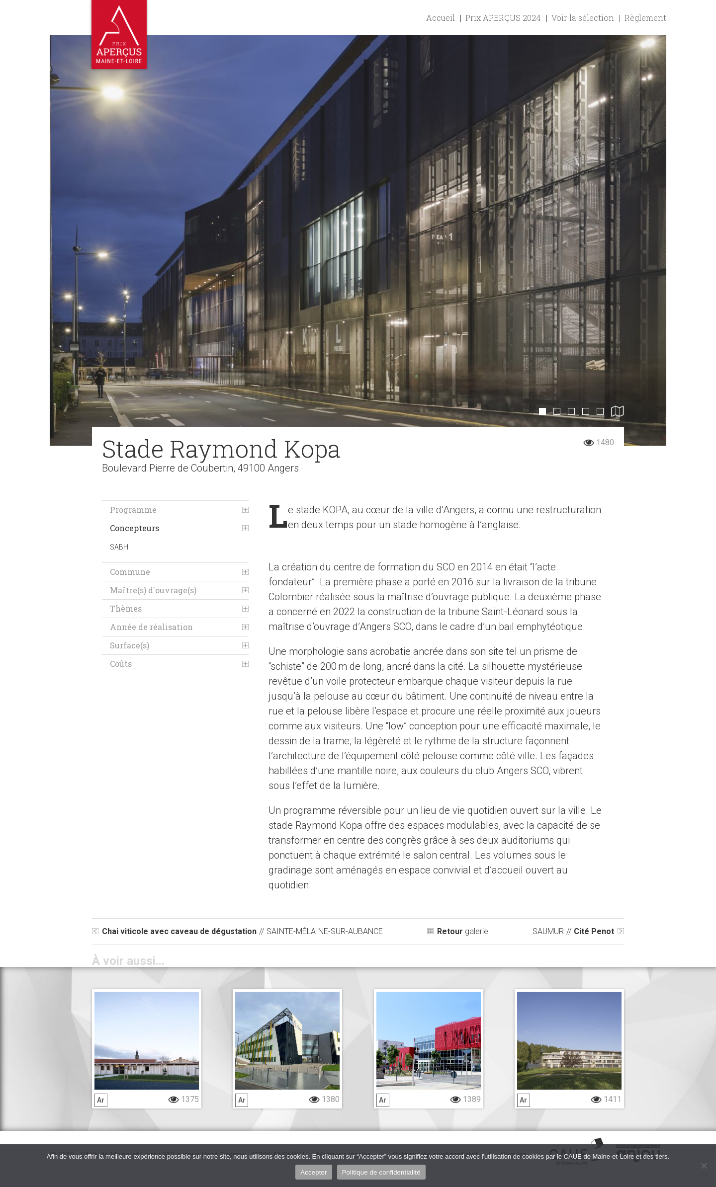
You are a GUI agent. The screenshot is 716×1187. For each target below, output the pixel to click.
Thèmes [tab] (126, 608)
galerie (462, 931)
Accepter (313, 1172)
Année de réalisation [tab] (151, 627)
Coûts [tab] (121, 663)
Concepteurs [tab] (134, 528)
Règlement (645, 17)
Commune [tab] (130, 571)
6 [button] (617, 410)
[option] (358, 240)
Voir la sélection (582, 17)
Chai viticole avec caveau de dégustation (242, 931)
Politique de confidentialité (381, 1172)
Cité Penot (573, 931)
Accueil (440, 17)
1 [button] (542, 411)
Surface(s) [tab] (129, 645)
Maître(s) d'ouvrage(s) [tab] (153, 590)
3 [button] (571, 411)
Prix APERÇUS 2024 (502, 17)
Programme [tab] (133, 509)
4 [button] (585, 411)
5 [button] (600, 411)
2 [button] (556, 411)
